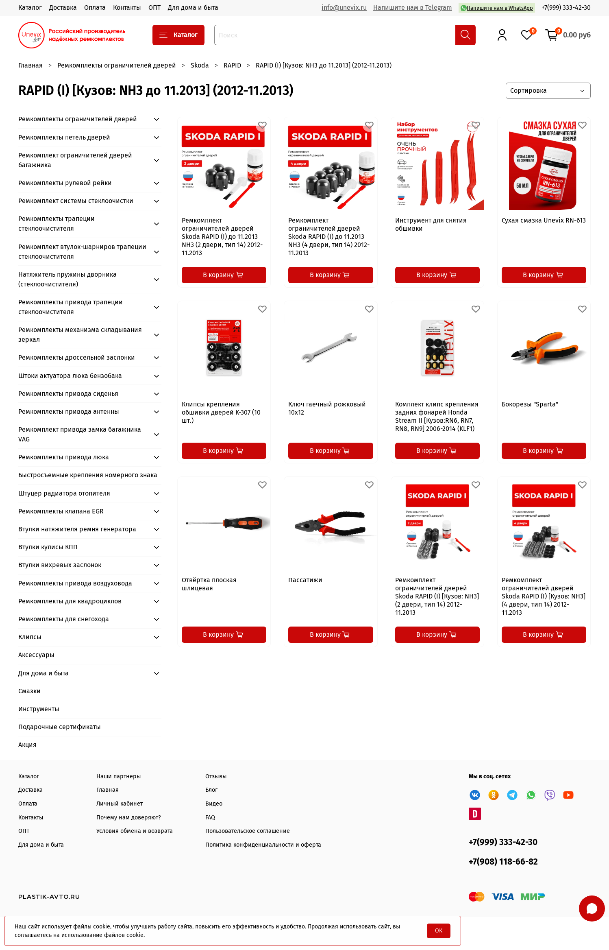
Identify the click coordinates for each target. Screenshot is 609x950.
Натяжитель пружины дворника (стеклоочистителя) (67, 279)
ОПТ (154, 7)
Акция (27, 745)
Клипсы (29, 637)
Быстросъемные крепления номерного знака (87, 475)
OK (438, 930)
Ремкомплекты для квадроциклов (70, 601)
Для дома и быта (193, 7)
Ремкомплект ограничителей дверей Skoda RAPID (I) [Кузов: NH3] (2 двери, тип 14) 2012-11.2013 (437, 596)
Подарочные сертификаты (59, 727)
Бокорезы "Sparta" (530, 404)
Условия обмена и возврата (134, 831)
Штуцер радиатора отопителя (64, 493)
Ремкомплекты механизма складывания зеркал (80, 334)
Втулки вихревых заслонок (59, 565)
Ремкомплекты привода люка (63, 457)
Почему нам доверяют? (128, 817)
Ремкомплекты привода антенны (68, 411)
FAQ (210, 817)
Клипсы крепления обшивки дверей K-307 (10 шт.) (221, 412)
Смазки (29, 691)
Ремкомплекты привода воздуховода (75, 583)
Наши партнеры (118, 776)
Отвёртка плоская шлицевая (209, 584)
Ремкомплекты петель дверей (64, 137)
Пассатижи (305, 580)
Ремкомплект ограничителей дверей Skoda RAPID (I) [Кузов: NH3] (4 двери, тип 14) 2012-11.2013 (543, 596)
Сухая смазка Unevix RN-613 (544, 220)
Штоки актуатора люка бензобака (70, 376)
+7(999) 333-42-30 (566, 7)
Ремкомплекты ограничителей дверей (116, 65)
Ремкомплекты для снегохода (63, 619)
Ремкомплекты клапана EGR (61, 511)
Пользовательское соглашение (247, 831)
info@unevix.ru (344, 7)
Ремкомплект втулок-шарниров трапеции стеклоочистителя (82, 251)
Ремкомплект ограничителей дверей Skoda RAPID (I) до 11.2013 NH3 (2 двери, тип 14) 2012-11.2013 (222, 236)
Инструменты (38, 709)
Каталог (30, 7)
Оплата (95, 7)
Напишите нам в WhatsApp (497, 8)
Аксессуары (36, 655)
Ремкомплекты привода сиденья (68, 393)
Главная (30, 65)
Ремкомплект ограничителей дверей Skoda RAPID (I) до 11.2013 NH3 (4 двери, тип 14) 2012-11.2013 (329, 236)
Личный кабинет (119, 803)
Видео (213, 803)
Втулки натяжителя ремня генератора (77, 529)
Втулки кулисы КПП (48, 547)
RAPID (232, 65)
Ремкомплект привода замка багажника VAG (79, 434)
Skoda (200, 65)
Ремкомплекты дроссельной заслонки (76, 357)
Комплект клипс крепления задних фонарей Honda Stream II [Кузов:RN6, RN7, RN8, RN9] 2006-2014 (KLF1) (436, 416)
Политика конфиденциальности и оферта (263, 844)
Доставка (63, 7)
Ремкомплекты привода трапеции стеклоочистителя (70, 307)
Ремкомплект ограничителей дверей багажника (75, 160)
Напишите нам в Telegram (412, 7)
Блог (211, 789)
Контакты (127, 7)
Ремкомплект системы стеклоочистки (75, 201)
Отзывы (216, 776)
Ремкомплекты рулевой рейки (65, 183)
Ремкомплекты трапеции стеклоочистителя (56, 223)
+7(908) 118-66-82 (503, 862)
